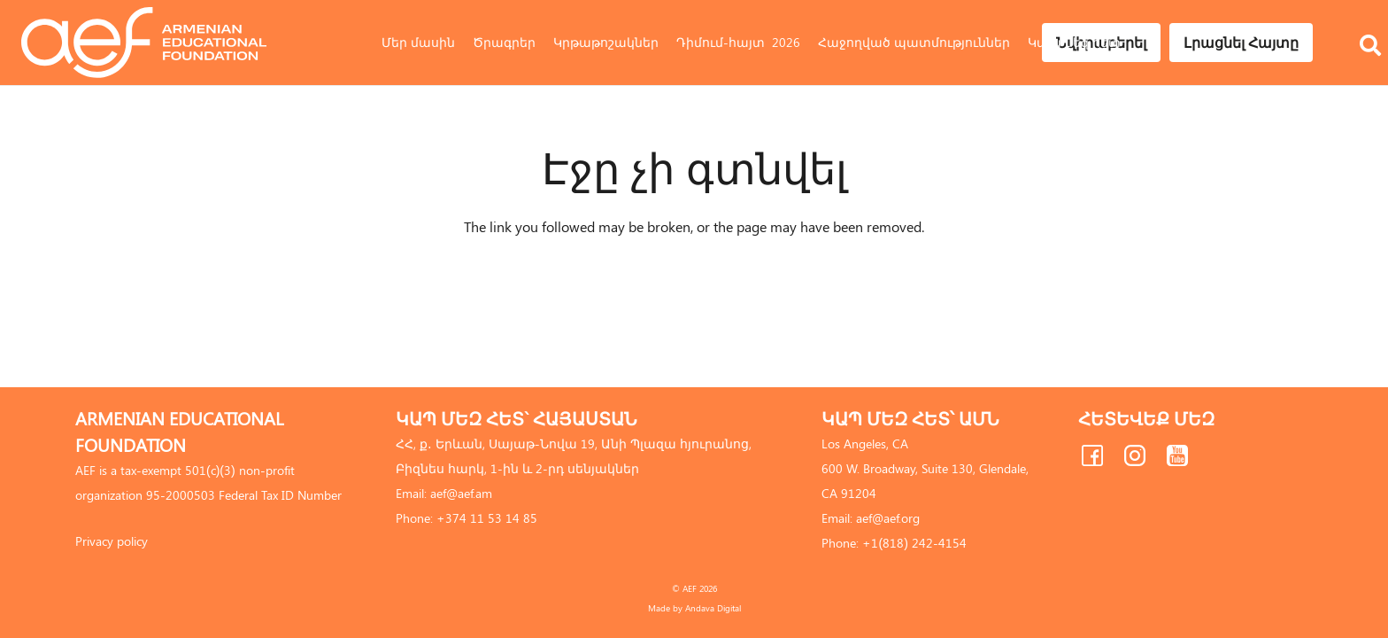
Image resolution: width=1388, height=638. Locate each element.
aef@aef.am (461, 493)
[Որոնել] (1370, 20)
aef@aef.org (888, 518)
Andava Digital (713, 608)
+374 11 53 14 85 (486, 518)
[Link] (143, 42)
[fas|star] (1092, 459)
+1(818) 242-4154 (914, 542)
